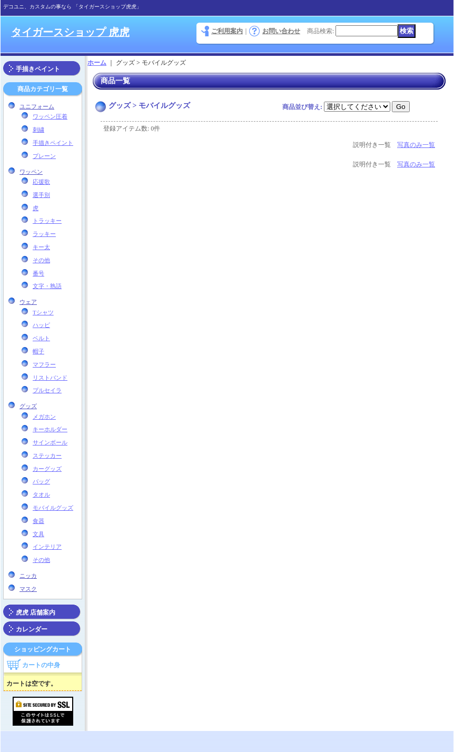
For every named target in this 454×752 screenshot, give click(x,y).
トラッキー (47, 220)
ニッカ (28, 575)
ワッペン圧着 (50, 116)
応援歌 (41, 182)
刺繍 (38, 129)
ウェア (28, 302)
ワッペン (31, 172)
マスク (28, 589)
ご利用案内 (227, 31)
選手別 (41, 195)
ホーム (96, 62)
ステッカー (47, 455)
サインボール (50, 442)
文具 (38, 534)
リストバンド (50, 377)
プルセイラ (47, 390)
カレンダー (31, 629)
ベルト (41, 338)
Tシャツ (43, 312)
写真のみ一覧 (416, 145)
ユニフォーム (36, 106)
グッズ (28, 406)
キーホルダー (50, 429)
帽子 (38, 351)
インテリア (47, 546)
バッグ (41, 481)
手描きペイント (38, 69)
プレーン (44, 156)
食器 (38, 521)
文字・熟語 (47, 286)
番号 (38, 273)
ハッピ (41, 325)
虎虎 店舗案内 (35, 612)
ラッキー (44, 234)
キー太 (41, 247)
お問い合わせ (281, 31)
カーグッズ (47, 469)
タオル (41, 494)
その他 (41, 260)
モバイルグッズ (53, 507)
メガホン (44, 416)
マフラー (44, 364)
